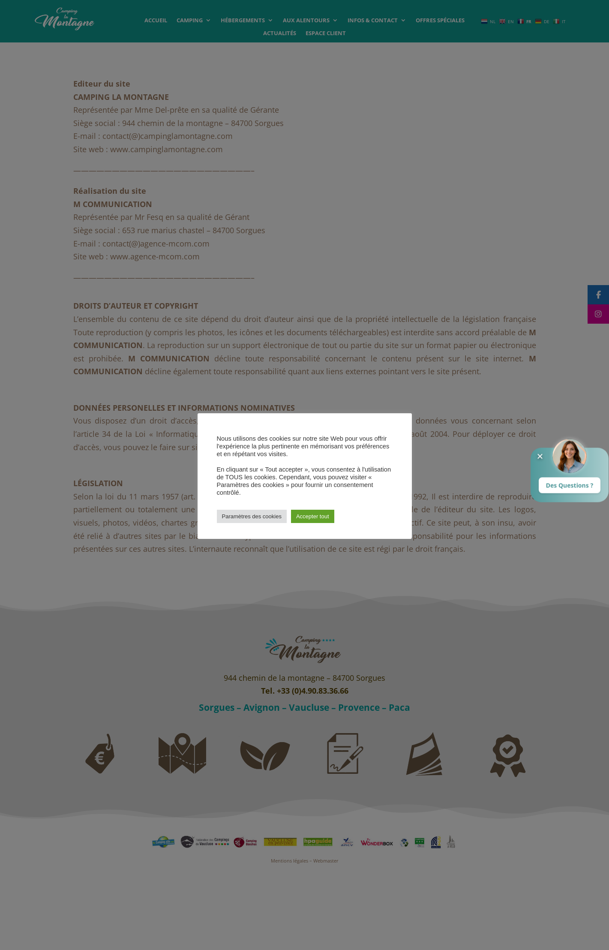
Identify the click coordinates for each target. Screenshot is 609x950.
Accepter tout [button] (312, 516)
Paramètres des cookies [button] (252, 516)
